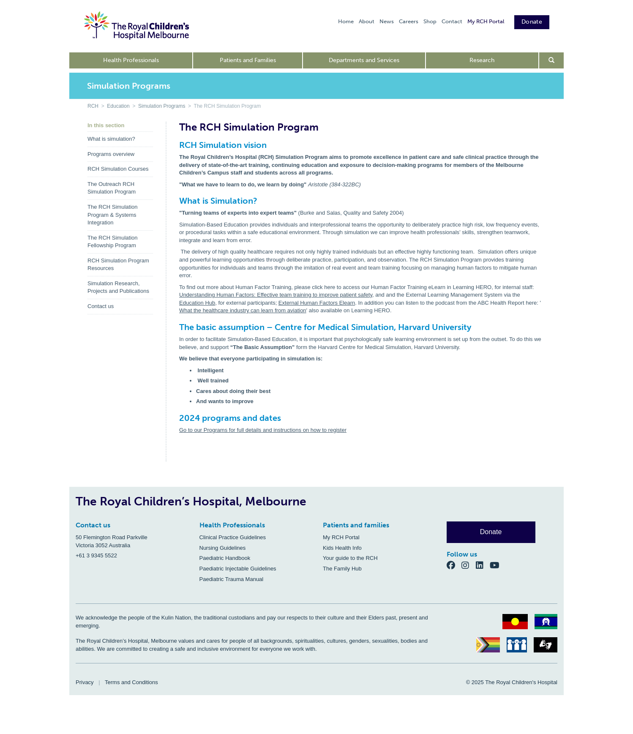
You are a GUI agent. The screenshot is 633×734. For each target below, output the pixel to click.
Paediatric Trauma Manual (231, 579)
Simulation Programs (161, 106)
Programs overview (110, 154)
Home (346, 21)
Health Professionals (131, 60)
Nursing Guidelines (222, 548)
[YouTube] (497, 565)
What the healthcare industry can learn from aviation (242, 310)
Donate (531, 21)
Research (481, 60)
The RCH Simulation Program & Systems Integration (112, 215)
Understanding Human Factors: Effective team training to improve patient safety (275, 295)
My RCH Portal (485, 21)
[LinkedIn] (483, 565)
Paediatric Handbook (225, 558)
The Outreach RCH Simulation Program (111, 188)
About (366, 21)
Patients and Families (248, 60)
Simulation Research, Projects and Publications (118, 287)
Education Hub (197, 303)
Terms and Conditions (131, 682)
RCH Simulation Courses (118, 169)
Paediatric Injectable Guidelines (237, 568)
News (386, 21)
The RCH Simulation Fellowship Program (112, 242)
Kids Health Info (342, 548)
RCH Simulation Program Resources (118, 264)
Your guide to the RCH (350, 558)
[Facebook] (454, 565)
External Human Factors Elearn (316, 303)
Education (118, 106)
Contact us (100, 306)
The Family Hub (342, 568)
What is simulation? (111, 139)
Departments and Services (364, 60)
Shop (430, 21)
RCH (92, 106)
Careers (408, 21)
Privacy (85, 682)
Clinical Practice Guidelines (232, 537)
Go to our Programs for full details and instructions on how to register (263, 430)
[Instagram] (468, 565)
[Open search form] (551, 60)
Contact (452, 21)
